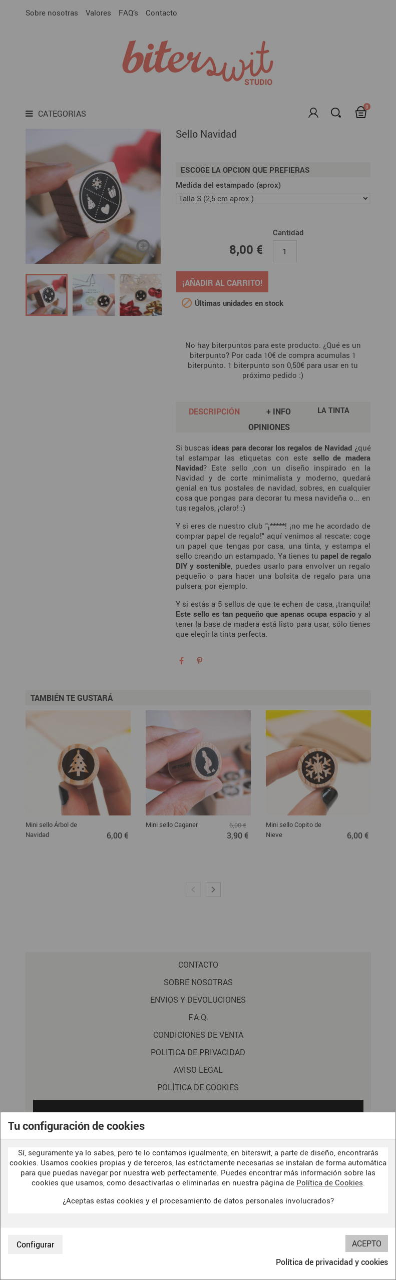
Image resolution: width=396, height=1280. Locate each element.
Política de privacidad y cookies (332, 1262)
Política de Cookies (329, 1182)
